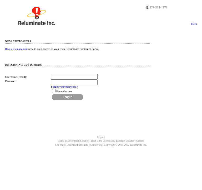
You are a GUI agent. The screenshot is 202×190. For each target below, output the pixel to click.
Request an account (16, 48)
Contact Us (96, 144)
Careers (140, 140)
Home (61, 140)
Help (194, 23)
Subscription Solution (77, 140)
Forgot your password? (64, 86)
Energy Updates (125, 140)
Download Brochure (77, 144)
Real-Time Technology (103, 140)
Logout (101, 137)
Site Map (60, 144)
